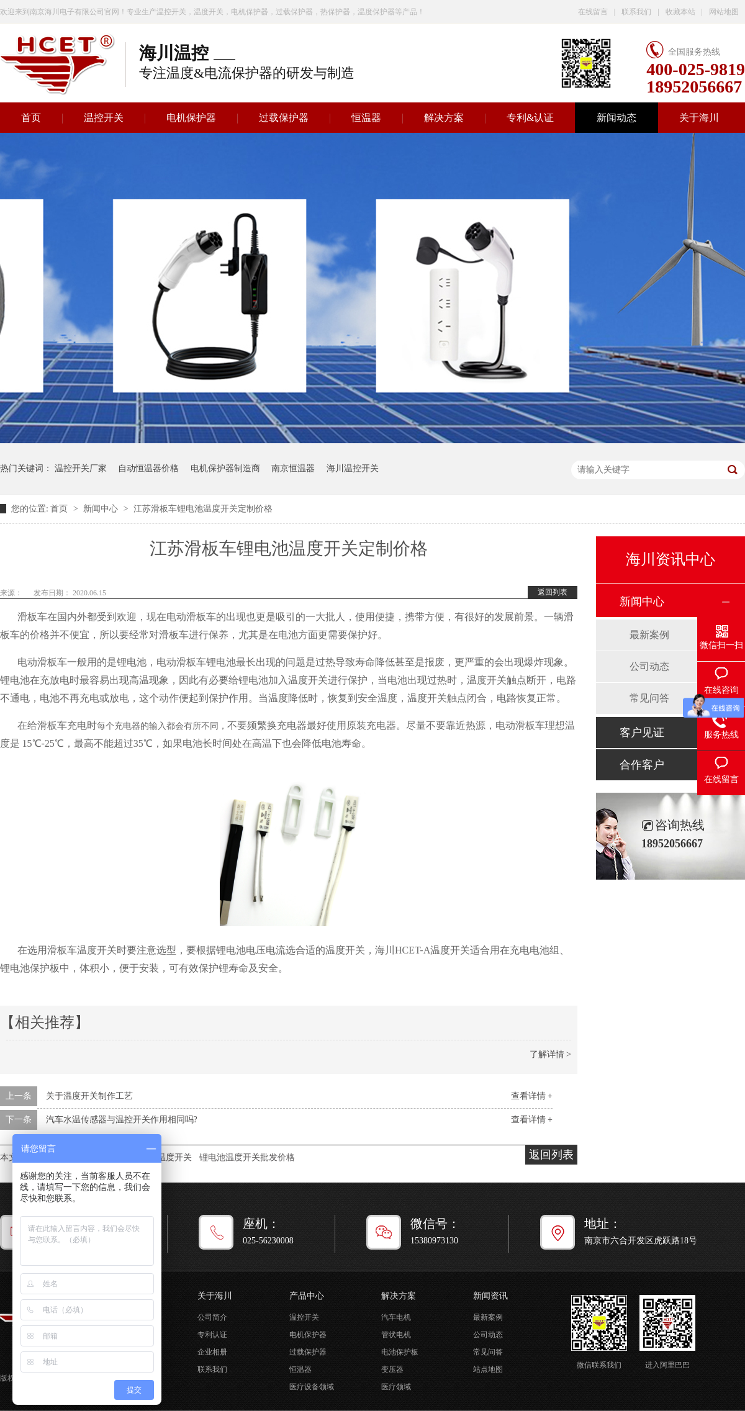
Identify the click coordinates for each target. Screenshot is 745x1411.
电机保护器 (191, 117)
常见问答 (649, 698)
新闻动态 (616, 117)
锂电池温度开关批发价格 (247, 1157)
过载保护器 (284, 117)
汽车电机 (396, 1317)
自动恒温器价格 (148, 468)
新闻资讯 (490, 1296)
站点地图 (488, 1369)
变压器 (392, 1369)
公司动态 (649, 666)
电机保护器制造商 (225, 468)
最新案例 (649, 634)
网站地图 (724, 11)
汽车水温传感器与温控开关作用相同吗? (121, 1119)
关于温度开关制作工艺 (89, 1096)
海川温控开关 (353, 468)
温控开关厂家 (81, 468)
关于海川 (699, 117)
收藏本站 (680, 11)
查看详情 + (532, 1096)
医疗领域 (396, 1386)
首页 (60, 508)
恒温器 (366, 117)
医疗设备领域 (311, 1386)
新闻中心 (101, 508)
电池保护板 (399, 1352)
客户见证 (642, 732)
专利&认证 (530, 117)
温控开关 (104, 117)
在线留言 (593, 11)
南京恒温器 (293, 468)
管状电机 (396, 1334)
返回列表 (552, 592)
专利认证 (212, 1334)
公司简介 (212, 1317)
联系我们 (636, 11)
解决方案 (444, 117)
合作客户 (642, 765)
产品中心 (306, 1296)
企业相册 (212, 1352)
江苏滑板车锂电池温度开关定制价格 (203, 508)
